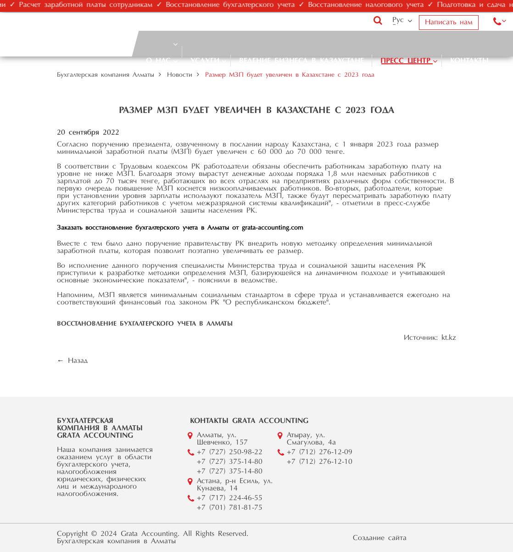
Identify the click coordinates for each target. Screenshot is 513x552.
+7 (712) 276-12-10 (319, 462)
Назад (78, 361)
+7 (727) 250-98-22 (229, 452)
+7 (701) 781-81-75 (229, 508)
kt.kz (448, 338)
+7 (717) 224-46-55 (229, 498)
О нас (158, 61)
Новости (179, 75)
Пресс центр (405, 61)
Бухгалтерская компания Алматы (105, 75)
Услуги (204, 61)
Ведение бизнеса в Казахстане (301, 61)
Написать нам (449, 22)
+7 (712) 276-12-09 (319, 452)
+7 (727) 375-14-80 (229, 462)
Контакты (469, 61)
